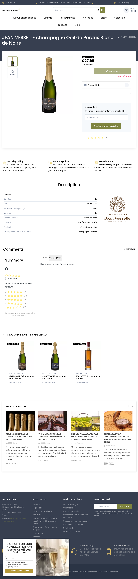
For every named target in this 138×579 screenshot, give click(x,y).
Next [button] (132, 406)
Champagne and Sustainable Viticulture (76, 516)
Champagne (69, 508)
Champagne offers (72, 511)
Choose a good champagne (76, 521)
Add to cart (112, 71)
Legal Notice (38, 508)
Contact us (10, 2)
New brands (68, 528)
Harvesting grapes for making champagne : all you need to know (85, 437)
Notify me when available (106, 126)
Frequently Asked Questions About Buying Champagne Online (45, 521)
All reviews (129, 248)
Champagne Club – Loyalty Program (45, 528)
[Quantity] (87, 71)
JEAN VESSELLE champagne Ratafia (88, 377)
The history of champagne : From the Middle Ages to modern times (117, 438)
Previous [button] (128, 406)
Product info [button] (106, 85)
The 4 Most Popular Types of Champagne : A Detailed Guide (51, 437)
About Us (37, 514)
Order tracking (122, 2)
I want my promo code (19, 570)
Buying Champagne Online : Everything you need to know (19, 437)
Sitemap (36, 537)
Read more (11, 463)
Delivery (36, 504)
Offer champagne (71, 531)
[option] (21, 363)
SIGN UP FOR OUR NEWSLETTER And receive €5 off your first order (19, 548)
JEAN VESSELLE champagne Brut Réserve (21, 377)
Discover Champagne (73, 524)
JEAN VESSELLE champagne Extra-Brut (54, 377)
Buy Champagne (16, 373)
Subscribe (124, 506)
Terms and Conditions (43, 511)
